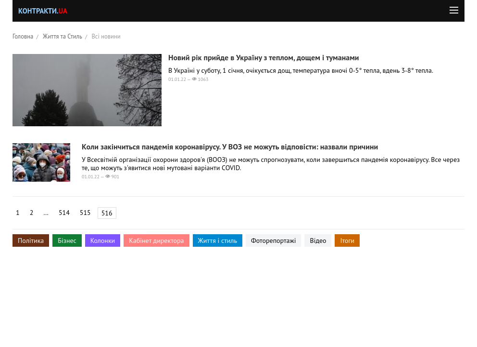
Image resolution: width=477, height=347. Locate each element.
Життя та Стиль (62, 36)
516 (107, 213)
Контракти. (42, 10)
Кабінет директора (156, 240)
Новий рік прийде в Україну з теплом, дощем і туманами (263, 57)
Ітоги (347, 240)
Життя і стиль (217, 240)
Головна (23, 36)
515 (85, 212)
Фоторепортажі (273, 240)
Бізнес (67, 240)
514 (64, 212)
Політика (31, 240)
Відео (318, 240)
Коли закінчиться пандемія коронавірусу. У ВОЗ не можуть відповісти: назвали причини (230, 146)
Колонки (102, 240)
